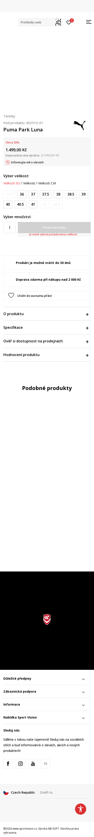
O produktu (45, 313)
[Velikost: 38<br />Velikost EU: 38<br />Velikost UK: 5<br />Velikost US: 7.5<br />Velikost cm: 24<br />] (58, 194)
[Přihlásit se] (69, 22)
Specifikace (45, 327)
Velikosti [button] (29, 183)
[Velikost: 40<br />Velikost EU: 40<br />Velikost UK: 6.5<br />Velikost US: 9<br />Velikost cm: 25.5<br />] (7, 204)
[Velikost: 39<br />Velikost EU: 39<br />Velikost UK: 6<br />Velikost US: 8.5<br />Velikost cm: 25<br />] (83, 194)
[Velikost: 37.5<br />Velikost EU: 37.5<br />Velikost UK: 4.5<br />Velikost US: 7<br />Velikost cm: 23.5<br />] (46, 194)
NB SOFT (53, 829)
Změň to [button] (46, 792)
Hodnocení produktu (45, 354)
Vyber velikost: (16, 176)
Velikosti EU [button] (11, 183)
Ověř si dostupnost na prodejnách (45, 341)
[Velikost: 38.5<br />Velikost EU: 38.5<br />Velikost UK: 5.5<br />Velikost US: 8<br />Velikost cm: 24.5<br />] (71, 194)
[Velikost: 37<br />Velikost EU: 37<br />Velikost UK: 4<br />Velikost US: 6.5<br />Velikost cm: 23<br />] (33, 194)
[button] (40, 22)
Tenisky (9, 116)
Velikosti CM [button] (47, 183)
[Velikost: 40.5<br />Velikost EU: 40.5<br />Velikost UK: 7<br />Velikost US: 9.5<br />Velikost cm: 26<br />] (20, 204)
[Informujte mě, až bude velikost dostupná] (9, 194)
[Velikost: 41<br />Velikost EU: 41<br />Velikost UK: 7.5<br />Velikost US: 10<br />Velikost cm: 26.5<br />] (33, 204)
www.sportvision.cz (25, 829)
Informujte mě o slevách (27, 162)
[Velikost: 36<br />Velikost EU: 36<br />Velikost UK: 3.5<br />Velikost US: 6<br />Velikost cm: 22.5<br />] (21, 194)
